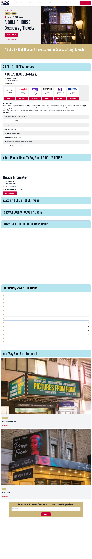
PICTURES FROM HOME (11, 421)
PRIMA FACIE (7, 493)
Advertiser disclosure (11, 39)
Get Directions (9, 193)
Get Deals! (85, 3)
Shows (10, 10)
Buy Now (10, 98)
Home (6, 10)
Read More (5, 426)
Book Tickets (11, 34)
